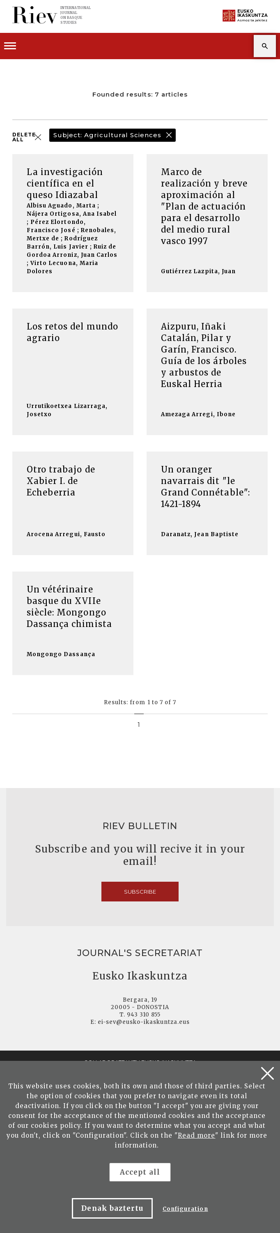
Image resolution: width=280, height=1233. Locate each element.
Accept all (140, 1172)
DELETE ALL (24, 137)
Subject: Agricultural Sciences (107, 135)
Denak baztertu (112, 1208)
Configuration (185, 1208)
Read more (196, 1135)
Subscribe (140, 891)
